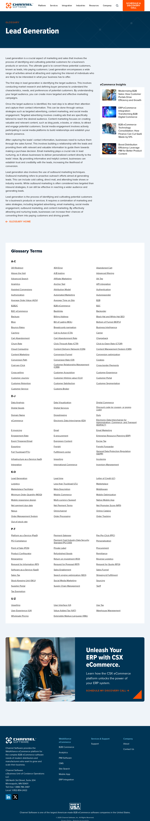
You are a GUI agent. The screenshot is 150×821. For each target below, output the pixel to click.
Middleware (102, 489)
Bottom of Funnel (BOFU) (108, 322)
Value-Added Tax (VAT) (65, 610)
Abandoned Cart (104, 268)
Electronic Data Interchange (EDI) (70, 420)
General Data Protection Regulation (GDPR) (113, 452)
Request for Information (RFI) (25, 564)
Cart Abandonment (20, 338)
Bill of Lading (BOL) (63, 322)
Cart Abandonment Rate (65, 338)
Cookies (100, 360)
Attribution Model (62, 289)
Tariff (98, 586)
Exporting (15, 446)
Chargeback (102, 338)
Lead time (58, 478)
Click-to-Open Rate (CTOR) (109, 343)
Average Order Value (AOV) (24, 300)
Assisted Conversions (21, 289)
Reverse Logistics (104, 559)
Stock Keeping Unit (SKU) (23, 580)
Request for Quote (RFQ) (108, 564)
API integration (103, 284)
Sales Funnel (102, 570)
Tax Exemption (18, 591)
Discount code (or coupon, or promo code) (113, 408)
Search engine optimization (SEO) (70, 575)
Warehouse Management (108, 610)
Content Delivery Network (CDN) (69, 349)
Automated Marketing (64, 295)
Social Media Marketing (65, 580)
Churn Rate (16, 343)
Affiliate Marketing (63, 278)
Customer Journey (20, 378)
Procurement (102, 548)
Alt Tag (99, 278)
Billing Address (61, 316)
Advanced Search (19, 278)
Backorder (101, 311)
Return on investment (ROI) (67, 559)
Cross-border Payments (107, 365)
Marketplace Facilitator (22, 489)
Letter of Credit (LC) (105, 478)
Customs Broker (61, 389)
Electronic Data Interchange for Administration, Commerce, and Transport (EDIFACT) (116, 422)
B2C (98, 306)
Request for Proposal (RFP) (66, 564)
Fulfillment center (62, 452)
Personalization (103, 541)
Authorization (17, 295)
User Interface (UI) (62, 605)
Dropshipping (60, 415)
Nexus (14, 511)
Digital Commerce (105, 402)
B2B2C (14, 306)
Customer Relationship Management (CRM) (71, 365)
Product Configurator (21, 553)
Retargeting (17, 559)
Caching (15, 333)
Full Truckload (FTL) (20, 452)
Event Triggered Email (21, 441)
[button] (42, 5)
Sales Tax (15, 575)
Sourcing (100, 580)
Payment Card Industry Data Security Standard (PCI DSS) (71, 541)
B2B (98, 300)
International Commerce (65, 464)
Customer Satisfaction (64, 383)
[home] (19, 5)
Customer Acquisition (64, 372)
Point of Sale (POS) (20, 548)
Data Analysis (17, 402)
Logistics (15, 484)
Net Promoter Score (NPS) (108, 505)
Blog (13, 322)
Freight (57, 446)
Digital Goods (17, 408)
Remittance (101, 553)
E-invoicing (16, 430)
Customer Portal (104, 378)
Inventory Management (107, 464)
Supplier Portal (18, 586)
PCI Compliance (19, 541)
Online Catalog (103, 511)
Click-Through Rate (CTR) (66, 343)
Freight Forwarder (105, 446)
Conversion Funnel (63, 354)
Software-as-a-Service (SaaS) (25, 570)
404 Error (58, 268)
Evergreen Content (63, 441)
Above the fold (18, 273)
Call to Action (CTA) (63, 333)
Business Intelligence (106, 327)
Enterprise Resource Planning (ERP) (113, 436)
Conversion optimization (108, 354)
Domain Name (18, 415)
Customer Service (19, 389)
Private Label (60, 548)
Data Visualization (62, 402)
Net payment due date (22, 505)
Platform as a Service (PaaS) (24, 535)
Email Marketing (104, 430)
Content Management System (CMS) (113, 349)
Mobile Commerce (63, 494)
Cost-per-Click (18, 365)
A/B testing (59, 273)
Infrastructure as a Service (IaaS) (26, 459)
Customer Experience (106, 372)
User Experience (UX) (21, 610)
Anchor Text (59, 284)
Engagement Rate (20, 436)
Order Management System (24, 516)
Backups (15, 316)
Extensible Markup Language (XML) (71, 616)
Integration (16, 464)
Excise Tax (101, 441)
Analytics (15, 284)
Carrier (99, 333)
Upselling (15, 605)
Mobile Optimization (106, 494)
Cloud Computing (19, 349)
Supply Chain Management (67, 586)
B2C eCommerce (19, 311)
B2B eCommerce (62, 306)
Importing (58, 459)
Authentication (103, 289)
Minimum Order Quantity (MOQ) (26, 494)
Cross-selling (17, 372)
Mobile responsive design (23, 500)
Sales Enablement (62, 570)
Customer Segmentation (108, 383)
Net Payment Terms (63, 505)
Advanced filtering (105, 273)
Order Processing (62, 516)
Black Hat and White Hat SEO (110, 316)
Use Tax (100, 605)
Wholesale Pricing (20, 616)
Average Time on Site (64, 300)
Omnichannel (60, 511)
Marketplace (102, 484)
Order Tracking (103, 516)
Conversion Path (19, 360)
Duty (98, 415)
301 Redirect (17, 268)
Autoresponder (103, 295)
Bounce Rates (18, 327)
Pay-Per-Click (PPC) (105, 535)
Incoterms (101, 459)
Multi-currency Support (65, 500)
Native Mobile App (105, 500)
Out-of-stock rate (19, 521)
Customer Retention (21, 383)
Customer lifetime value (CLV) (68, 378)
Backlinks (58, 311)
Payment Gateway (62, 535)
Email (56, 430)
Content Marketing (20, 354)
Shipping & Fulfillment (107, 575)
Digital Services (61, 408)
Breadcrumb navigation (65, 327)
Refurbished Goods (63, 553)
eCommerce (17, 420)
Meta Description (62, 489)
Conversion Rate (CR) (64, 360)
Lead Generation (19, 478)
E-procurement (61, 436)
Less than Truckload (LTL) (66, 484)
